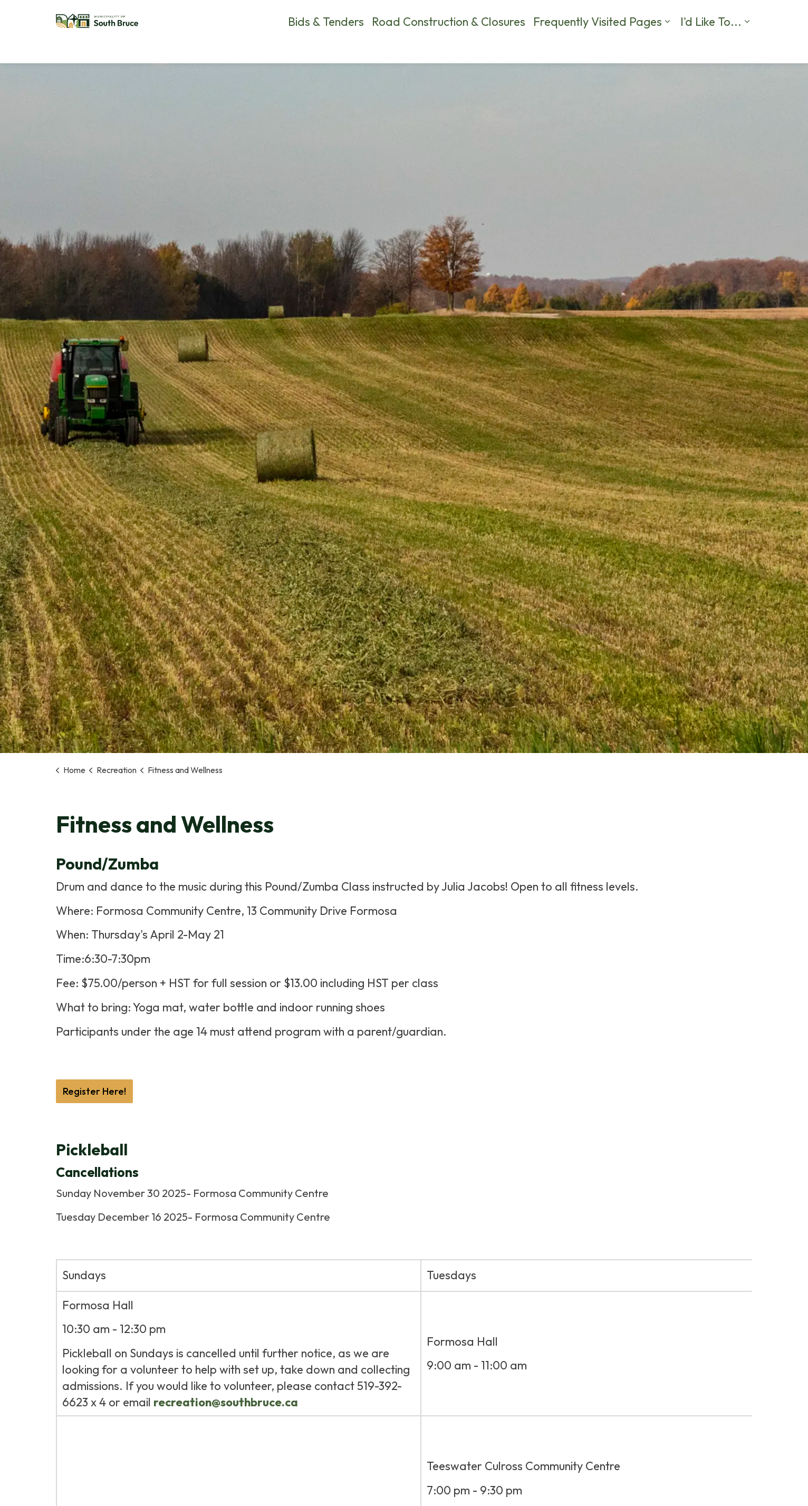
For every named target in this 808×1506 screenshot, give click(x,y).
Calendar (627, 16)
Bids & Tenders (326, 47)
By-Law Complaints (437, 16)
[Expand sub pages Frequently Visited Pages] (667, 47)
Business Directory (688, 16)
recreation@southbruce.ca (225, 1402)
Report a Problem (516, 16)
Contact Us (579, 16)
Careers (376, 16)
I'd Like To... (711, 47)
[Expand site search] (741, 16)
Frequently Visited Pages (597, 47)
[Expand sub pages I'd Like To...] (747, 47)
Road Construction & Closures (448, 47)
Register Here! (94, 1091)
